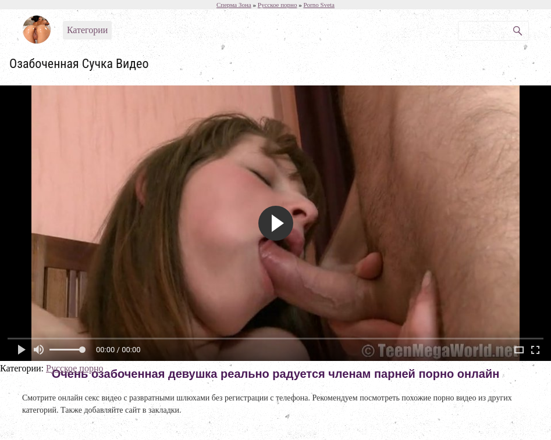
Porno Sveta (318, 4)
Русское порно (74, 368)
